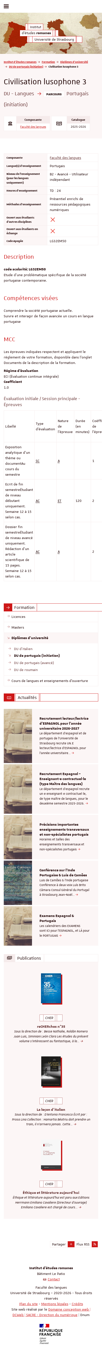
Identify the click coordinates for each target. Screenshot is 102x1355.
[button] (71, 1244)
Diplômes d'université (74, 62)
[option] (51, 736)
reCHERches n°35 (51, 1026)
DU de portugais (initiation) (26, 66)
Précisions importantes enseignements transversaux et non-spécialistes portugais (64, 829)
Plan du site (28, 1304)
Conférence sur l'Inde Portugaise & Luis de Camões (63, 873)
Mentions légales (54, 1304)
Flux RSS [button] (83, 1244)
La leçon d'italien (51, 1110)
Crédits (77, 1304)
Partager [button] (59, 1244)
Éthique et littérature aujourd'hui (51, 1193)
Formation (48, 62)
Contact (54, 1279)
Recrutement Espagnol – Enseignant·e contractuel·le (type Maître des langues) (63, 779)
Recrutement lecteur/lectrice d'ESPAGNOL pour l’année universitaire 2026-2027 (64, 723)
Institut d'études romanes (20, 62)
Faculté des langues (33, 127)
